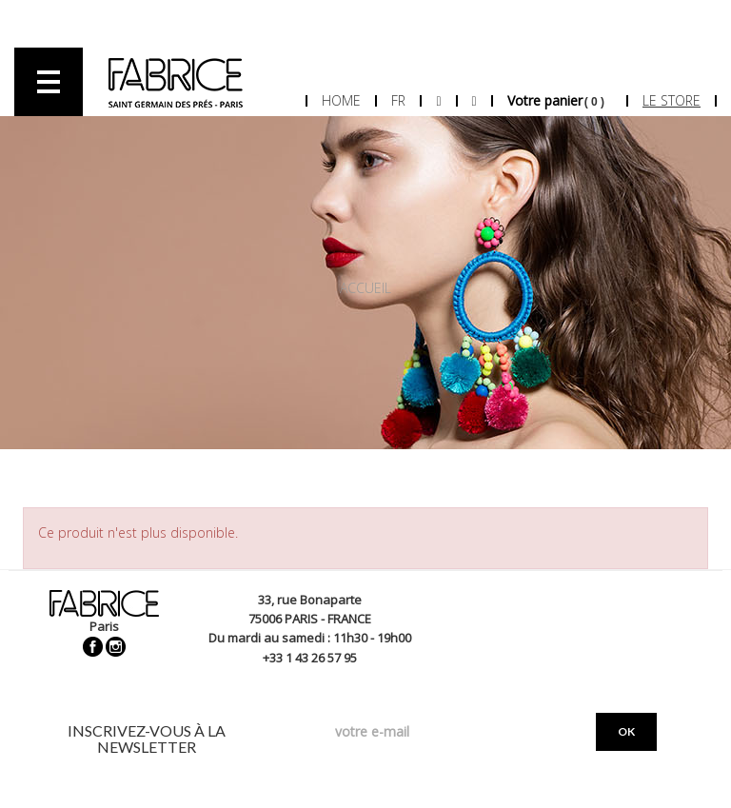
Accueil (365, 288)
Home (341, 100)
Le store (671, 100)
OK (626, 731)
